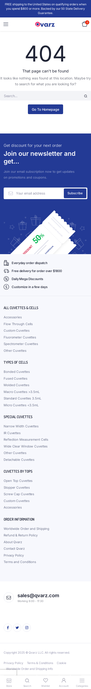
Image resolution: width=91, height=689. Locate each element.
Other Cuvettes (15, 350)
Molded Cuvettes (16, 385)
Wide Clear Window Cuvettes (26, 446)
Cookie (61, 663)
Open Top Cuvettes (18, 481)
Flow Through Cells (18, 324)
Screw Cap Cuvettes (19, 494)
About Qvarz (13, 542)
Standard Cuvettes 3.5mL (22, 398)
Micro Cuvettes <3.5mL (21, 405)
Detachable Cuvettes (19, 460)
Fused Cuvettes (15, 378)
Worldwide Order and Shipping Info (29, 669)
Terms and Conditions (20, 562)
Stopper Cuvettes (17, 487)
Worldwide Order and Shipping (26, 529)
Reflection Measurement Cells (26, 439)
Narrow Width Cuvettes (21, 426)
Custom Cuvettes (17, 330)
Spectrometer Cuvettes (21, 344)
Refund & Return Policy (21, 535)
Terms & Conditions (40, 663)
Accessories (13, 317)
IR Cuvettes (12, 433)
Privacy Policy (14, 555)
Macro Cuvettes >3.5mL (22, 392)
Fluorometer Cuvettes (20, 337)
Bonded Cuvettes (17, 372)
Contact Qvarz (14, 548)
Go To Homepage (45, 109)
